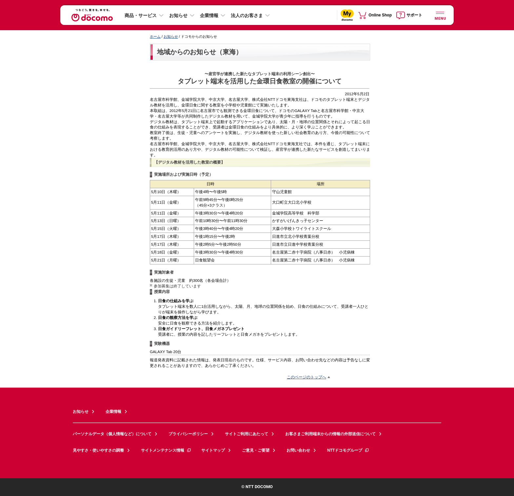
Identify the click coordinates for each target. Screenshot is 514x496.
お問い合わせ (298, 450)
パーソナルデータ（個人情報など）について (112, 434)
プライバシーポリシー (188, 434)
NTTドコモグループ (348, 450)
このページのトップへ (306, 377)
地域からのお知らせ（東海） (199, 52)
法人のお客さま (247, 15)
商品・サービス (141, 15)
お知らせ (178, 15)
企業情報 (209, 15)
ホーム (155, 36)
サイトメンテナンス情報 (166, 450)
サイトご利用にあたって (246, 434)
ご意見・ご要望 (255, 450)
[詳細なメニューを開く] (440, 15)
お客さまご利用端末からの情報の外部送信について (330, 434)
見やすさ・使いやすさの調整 (98, 450)
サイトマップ (213, 450)
